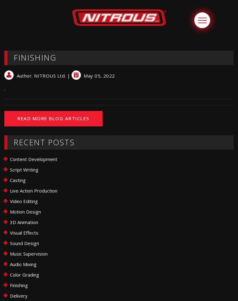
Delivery (19, 296)
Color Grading (24, 275)
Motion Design (25, 212)
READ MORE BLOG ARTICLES (53, 118)
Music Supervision (29, 254)
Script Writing (24, 170)
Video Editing (24, 201)
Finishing (19, 285)
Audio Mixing (23, 264)
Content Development (33, 159)
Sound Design (24, 243)
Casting (18, 180)
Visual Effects (24, 233)
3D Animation (24, 222)
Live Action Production (33, 191)
